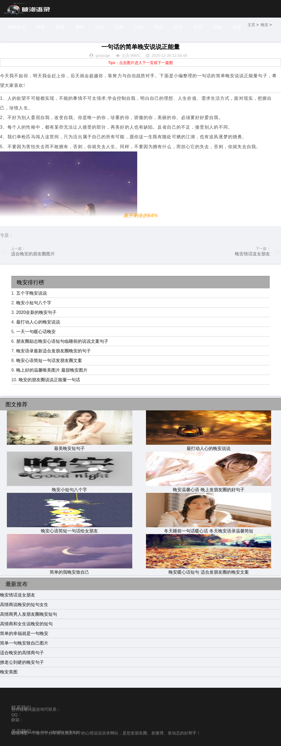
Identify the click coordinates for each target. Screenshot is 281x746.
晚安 (60, 27)
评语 (199, 27)
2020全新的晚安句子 (36, 312)
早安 (40, 27)
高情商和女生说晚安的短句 (26, 623)
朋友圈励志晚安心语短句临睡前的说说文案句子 (62, 341)
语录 (120, 27)
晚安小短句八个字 (33, 302)
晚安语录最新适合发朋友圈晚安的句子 (53, 351)
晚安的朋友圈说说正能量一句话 (49, 379)
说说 (100, 27)
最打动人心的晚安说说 (38, 322)
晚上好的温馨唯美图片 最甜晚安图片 (52, 370)
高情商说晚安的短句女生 (24, 604)
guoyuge (102, 55)
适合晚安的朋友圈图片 (33, 254)
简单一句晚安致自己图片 (24, 643)
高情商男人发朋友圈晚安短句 (28, 614)
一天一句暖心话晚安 (36, 331)
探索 (239, 27)
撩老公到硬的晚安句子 (22, 662)
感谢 (219, 27)
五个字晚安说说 (31, 293)
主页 (253, 25)
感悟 (80, 27)
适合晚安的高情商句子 (22, 652)
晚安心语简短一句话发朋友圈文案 (49, 360)
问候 (140, 27)
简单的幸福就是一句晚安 (24, 633)
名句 (179, 27)
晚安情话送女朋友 (252, 254)
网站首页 (17, 27)
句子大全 (72, 732)
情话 (159, 27)
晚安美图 (9, 672)
